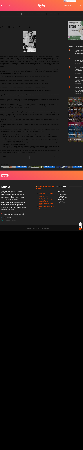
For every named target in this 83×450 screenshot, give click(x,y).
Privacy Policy (62, 202)
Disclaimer (61, 199)
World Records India (64, 197)
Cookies (61, 201)
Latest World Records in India (45, 187)
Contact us (63, 13)
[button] (2, 166)
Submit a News (62, 193)
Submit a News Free (40, 13)
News (24, 13)
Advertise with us (52, 13)
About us (30, 13)
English (67, 1)
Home (18, 13)
